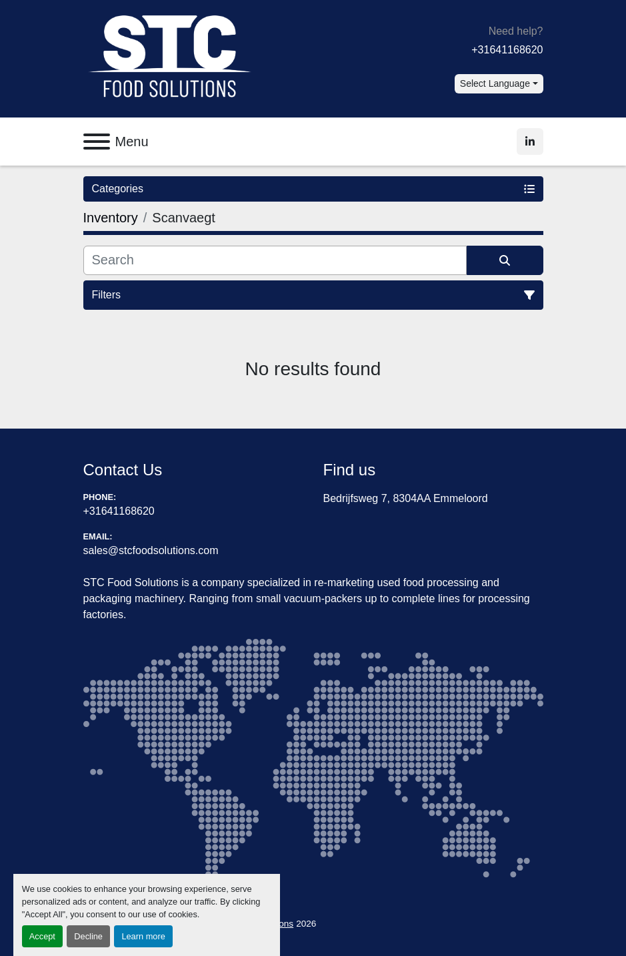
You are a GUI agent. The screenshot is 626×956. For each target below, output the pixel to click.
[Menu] (96, 142)
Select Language (495, 83)
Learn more (143, 936)
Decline (88, 936)
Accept (42, 936)
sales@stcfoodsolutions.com (151, 550)
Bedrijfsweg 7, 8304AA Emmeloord (405, 498)
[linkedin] (530, 141)
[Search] (275, 260)
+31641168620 (507, 49)
